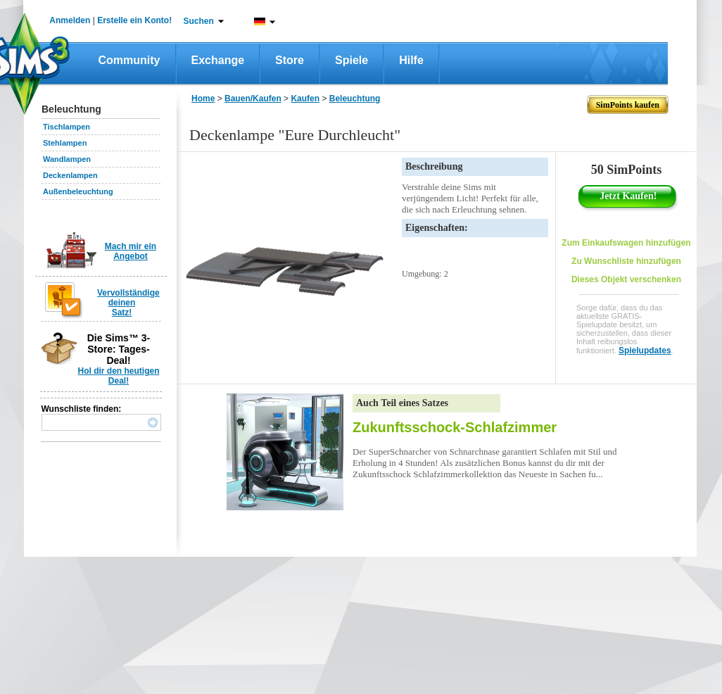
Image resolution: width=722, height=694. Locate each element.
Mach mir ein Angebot (130, 251)
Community (129, 60)
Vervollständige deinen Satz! (128, 302)
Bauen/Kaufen (252, 98)
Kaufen (305, 98)
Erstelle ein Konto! (134, 20)
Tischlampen (66, 126)
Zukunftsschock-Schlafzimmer (455, 427)
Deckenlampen (70, 175)
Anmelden (69, 20)
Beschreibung (433, 166)
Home (203, 98)
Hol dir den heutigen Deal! (119, 376)
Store (289, 60)
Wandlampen (67, 159)
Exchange (218, 60)
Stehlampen (65, 143)
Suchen (199, 21)
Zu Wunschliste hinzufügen (626, 261)
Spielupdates (645, 350)
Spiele (351, 60)
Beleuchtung (355, 98)
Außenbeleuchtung (78, 191)
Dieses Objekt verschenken (626, 279)
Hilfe (411, 60)
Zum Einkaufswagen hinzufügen (626, 243)
